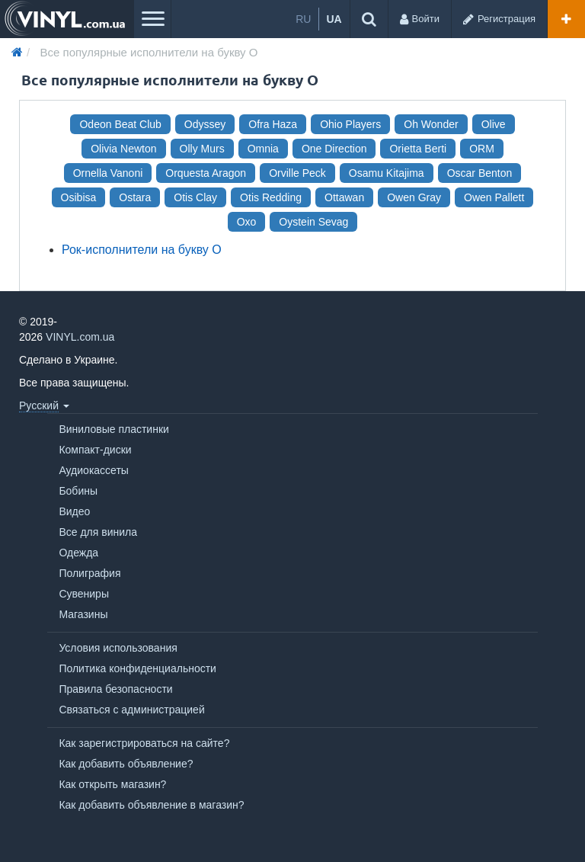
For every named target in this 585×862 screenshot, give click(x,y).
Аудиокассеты (94, 470)
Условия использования (118, 648)
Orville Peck (297, 173)
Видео (74, 511)
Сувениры (84, 594)
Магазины (83, 614)
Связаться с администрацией (131, 709)
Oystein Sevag (313, 222)
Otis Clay (195, 197)
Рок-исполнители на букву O (142, 249)
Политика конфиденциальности (137, 668)
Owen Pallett (494, 197)
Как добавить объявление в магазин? (151, 805)
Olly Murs (202, 149)
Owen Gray (414, 197)
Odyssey (204, 124)
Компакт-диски (95, 450)
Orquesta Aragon (205, 173)
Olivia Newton (123, 149)
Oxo (247, 222)
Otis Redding (271, 197)
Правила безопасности (115, 689)
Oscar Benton (480, 173)
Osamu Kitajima (386, 173)
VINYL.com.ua (80, 337)
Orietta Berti (417, 149)
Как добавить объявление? (126, 764)
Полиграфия (89, 573)
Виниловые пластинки (113, 429)
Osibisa (79, 197)
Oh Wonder (431, 124)
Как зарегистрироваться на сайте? (144, 743)
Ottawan (344, 197)
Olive (493, 124)
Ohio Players (350, 124)
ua (333, 19)
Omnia (263, 149)
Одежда (78, 552)
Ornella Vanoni (108, 173)
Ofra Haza (272, 124)
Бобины (78, 491)
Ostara (135, 197)
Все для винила (98, 532)
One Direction (334, 149)
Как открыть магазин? (112, 784)
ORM (481, 149)
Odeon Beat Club (120, 124)
